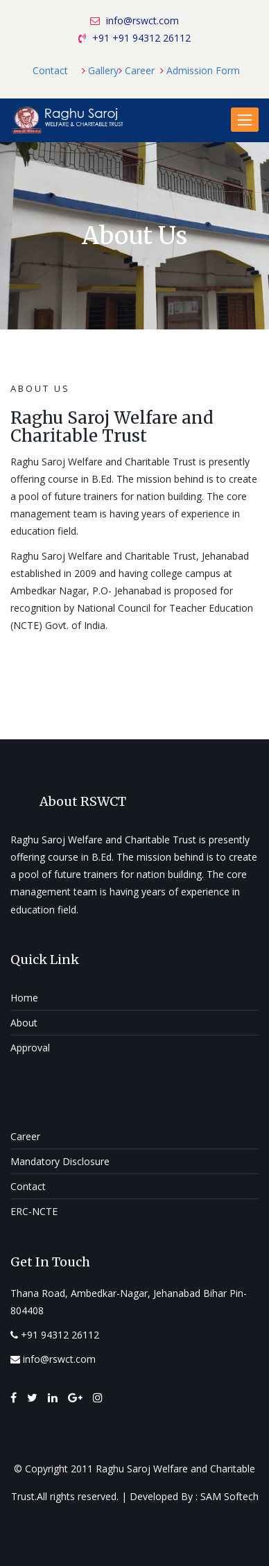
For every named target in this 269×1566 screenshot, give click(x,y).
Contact (50, 70)
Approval (30, 1047)
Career (140, 70)
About (23, 1022)
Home (24, 997)
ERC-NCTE (34, 1211)
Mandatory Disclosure (60, 1161)
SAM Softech (229, 1496)
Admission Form (203, 70)
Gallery (103, 70)
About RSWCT (83, 801)
